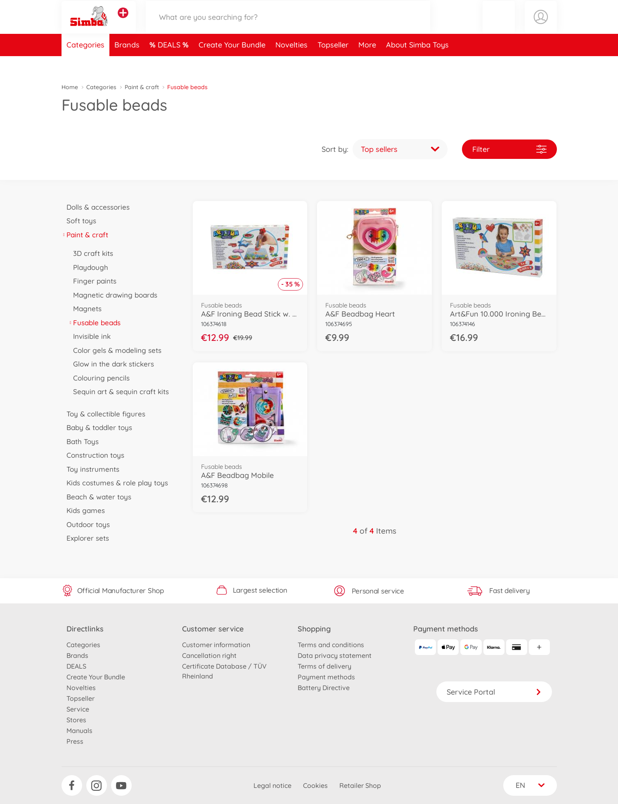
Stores (76, 720)
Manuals (79, 730)
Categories (85, 63)
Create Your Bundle (232, 63)
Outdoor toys (86, 524)
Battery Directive (324, 687)
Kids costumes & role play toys (115, 482)
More (367, 63)
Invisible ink (89, 336)
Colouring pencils (99, 378)
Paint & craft (142, 87)
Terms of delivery (324, 666)
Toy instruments (91, 469)
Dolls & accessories (96, 207)
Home (70, 87)
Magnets (85, 308)
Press (74, 741)
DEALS (170, 63)
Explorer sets (85, 538)
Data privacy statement (335, 655)
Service (77, 709)
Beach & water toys (97, 496)
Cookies (315, 785)
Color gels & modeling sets (115, 350)
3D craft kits (91, 253)
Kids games (83, 510)
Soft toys (79, 220)
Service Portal (494, 692)
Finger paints (92, 281)
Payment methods (326, 677)
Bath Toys (80, 441)
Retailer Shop (360, 785)
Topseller (332, 63)
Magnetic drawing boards (113, 295)
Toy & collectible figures (104, 413)
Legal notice (272, 785)
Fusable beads (94, 322)
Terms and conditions (331, 645)
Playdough (88, 267)
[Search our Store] (288, 26)
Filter (509, 149)
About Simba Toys (417, 63)
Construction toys (93, 455)
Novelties (291, 63)
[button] (499, 26)
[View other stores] (123, 22)
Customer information (216, 645)
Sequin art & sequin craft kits (118, 391)
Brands (127, 63)
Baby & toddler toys (97, 427)
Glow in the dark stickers (111, 363)
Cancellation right (209, 655)
